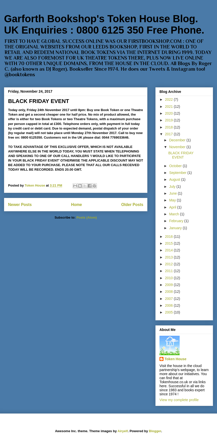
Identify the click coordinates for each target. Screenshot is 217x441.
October (176, 166)
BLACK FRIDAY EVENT (38, 101)
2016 (169, 237)
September (178, 173)
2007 (169, 299)
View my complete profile (179, 400)
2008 (169, 292)
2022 (169, 99)
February (176, 221)
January (176, 228)
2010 (169, 278)
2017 (169, 134)
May (173, 200)
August (175, 179)
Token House (175, 359)
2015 (169, 243)
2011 (169, 271)
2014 (169, 250)
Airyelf (123, 431)
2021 (169, 107)
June (173, 193)
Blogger (155, 431)
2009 (169, 285)
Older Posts (132, 204)
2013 (169, 257)
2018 (169, 127)
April (173, 207)
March (174, 214)
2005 (169, 312)
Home (76, 204)
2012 (169, 264)
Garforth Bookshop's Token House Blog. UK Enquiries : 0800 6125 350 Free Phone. (104, 24)
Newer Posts (20, 204)
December (177, 140)
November (177, 147)
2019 (169, 120)
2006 (169, 305)
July (172, 187)
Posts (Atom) (86, 217)
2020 (169, 113)
